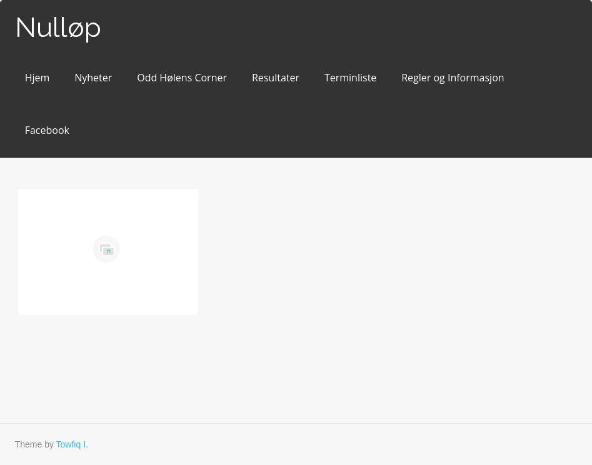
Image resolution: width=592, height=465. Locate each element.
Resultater (275, 77)
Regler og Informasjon (452, 77)
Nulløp (58, 27)
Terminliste (350, 77)
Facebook (47, 130)
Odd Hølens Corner (182, 77)
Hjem (37, 77)
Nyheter (93, 77)
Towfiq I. (72, 444)
